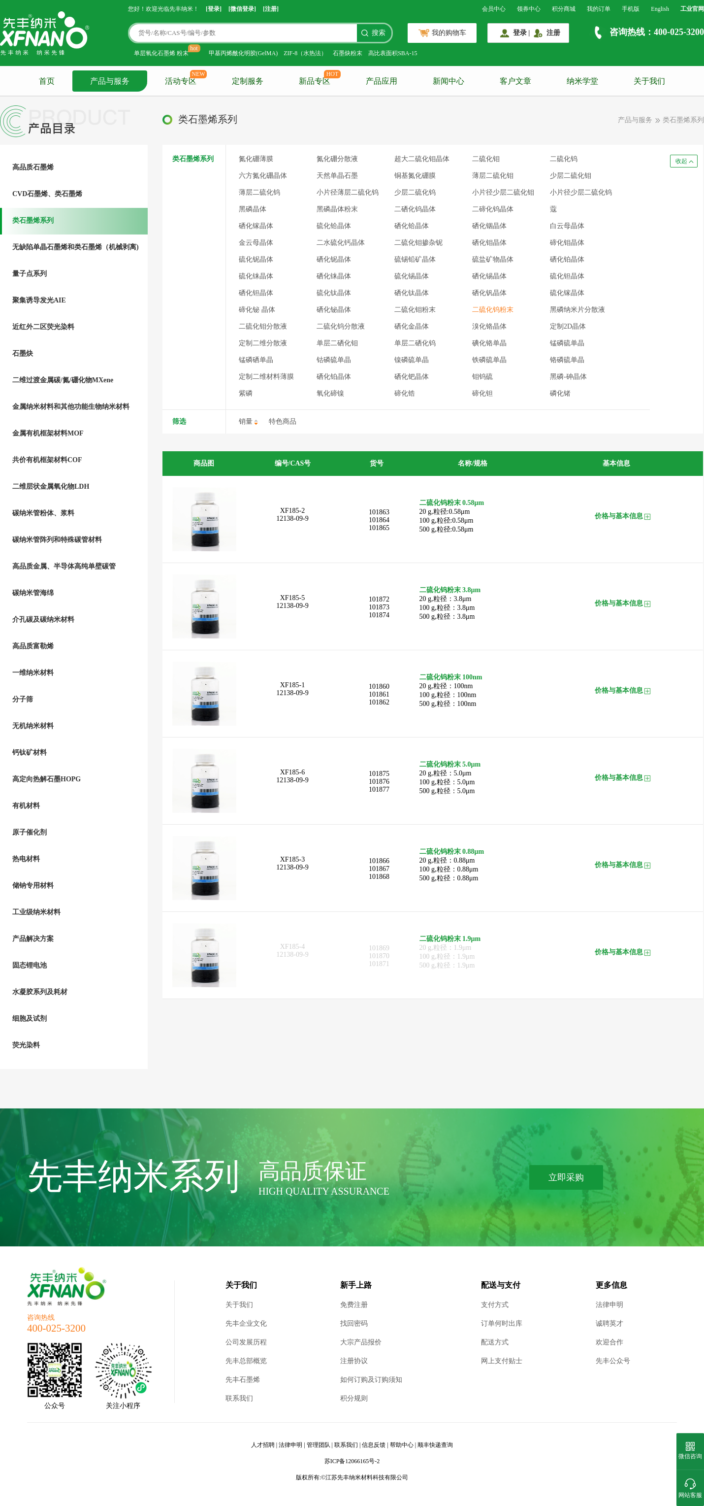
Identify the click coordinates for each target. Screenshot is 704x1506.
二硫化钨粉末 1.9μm (450, 938)
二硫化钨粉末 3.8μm (450, 590)
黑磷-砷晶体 (568, 376)
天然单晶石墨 (337, 175)
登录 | (521, 32)
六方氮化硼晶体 (263, 175)
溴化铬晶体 (489, 326)
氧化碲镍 (330, 393)
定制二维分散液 (263, 343)
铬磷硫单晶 (567, 360)
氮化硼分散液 (337, 159)
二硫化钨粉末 (492, 309)
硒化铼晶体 (334, 276)
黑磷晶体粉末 (337, 209)
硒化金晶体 (411, 326)
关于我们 (649, 81)
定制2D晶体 (568, 326)
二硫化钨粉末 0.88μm (451, 851)
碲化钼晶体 (567, 242)
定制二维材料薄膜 (266, 376)
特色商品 (282, 421)
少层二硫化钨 (415, 192)
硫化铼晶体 (256, 276)
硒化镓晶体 (256, 226)
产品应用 (381, 81)
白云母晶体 (567, 226)
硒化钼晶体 (489, 242)
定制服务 (247, 81)
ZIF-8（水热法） (305, 53)
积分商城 (564, 8)
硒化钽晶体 (256, 293)
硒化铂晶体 (334, 376)
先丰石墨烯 (242, 1379)
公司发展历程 (246, 1342)
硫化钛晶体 (334, 293)
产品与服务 (109, 81)
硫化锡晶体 (411, 276)
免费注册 (354, 1304)
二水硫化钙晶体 (341, 242)
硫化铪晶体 (334, 226)
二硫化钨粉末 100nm (450, 677)
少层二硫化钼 (570, 175)
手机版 (631, 8)
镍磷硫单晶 (411, 360)
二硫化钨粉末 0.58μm (451, 502)
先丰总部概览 (246, 1361)
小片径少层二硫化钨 (581, 192)
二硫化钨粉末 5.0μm (450, 764)
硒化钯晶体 (411, 376)
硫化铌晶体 (256, 259)
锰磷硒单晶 (256, 360)
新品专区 (314, 81)
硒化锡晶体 (489, 276)
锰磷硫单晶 (567, 343)
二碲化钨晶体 (492, 209)
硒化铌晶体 (334, 259)
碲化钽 (482, 393)
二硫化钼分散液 (263, 326)
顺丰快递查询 (435, 1444)
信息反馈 (373, 1444)
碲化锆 (404, 393)
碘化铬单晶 (489, 343)
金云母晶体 (256, 242)
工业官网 (692, 8)
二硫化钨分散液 (341, 326)
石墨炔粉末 (347, 53)
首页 (47, 81)
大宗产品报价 (361, 1342)
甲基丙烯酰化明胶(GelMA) (243, 53)
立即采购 (566, 1177)
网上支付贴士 (501, 1361)
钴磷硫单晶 (334, 360)
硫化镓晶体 (567, 293)
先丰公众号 (613, 1361)
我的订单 (598, 8)
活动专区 (180, 81)
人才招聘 (263, 1444)
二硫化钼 (486, 159)
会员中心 (494, 8)
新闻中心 (448, 81)
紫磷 (246, 393)
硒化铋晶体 (334, 309)
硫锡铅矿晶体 (415, 259)
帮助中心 (402, 1444)
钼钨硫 (482, 376)
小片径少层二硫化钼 (503, 192)
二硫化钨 (563, 159)
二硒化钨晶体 (415, 209)
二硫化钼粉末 (415, 309)
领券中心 (529, 8)
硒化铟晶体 (489, 226)
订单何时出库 (501, 1323)
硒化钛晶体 (411, 293)
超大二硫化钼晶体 (421, 159)
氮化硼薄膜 (256, 159)
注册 (553, 32)
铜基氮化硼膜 (415, 175)
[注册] (271, 8)
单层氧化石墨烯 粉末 (161, 53)
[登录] (214, 8)
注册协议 (354, 1361)
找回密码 (354, 1323)
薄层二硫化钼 (492, 175)
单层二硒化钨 (415, 343)
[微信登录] (242, 8)
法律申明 (609, 1304)
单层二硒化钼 (337, 343)
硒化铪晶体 (411, 226)
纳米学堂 (582, 81)
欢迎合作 (609, 1342)
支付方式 (495, 1304)
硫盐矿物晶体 (492, 259)
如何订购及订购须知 (371, 1379)
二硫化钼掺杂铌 (418, 242)
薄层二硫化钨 (259, 192)
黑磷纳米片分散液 (577, 309)
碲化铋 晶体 (257, 309)
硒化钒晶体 (489, 293)
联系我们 (239, 1398)
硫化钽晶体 (567, 276)
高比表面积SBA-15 (392, 53)
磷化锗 (560, 393)
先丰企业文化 (246, 1323)
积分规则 (354, 1398)
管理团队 (318, 1444)
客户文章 (515, 81)
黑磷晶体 (252, 209)
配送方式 (495, 1342)
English (660, 8)
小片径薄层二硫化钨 (348, 192)
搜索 (378, 32)
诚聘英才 (609, 1323)
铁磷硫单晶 (489, 360)
